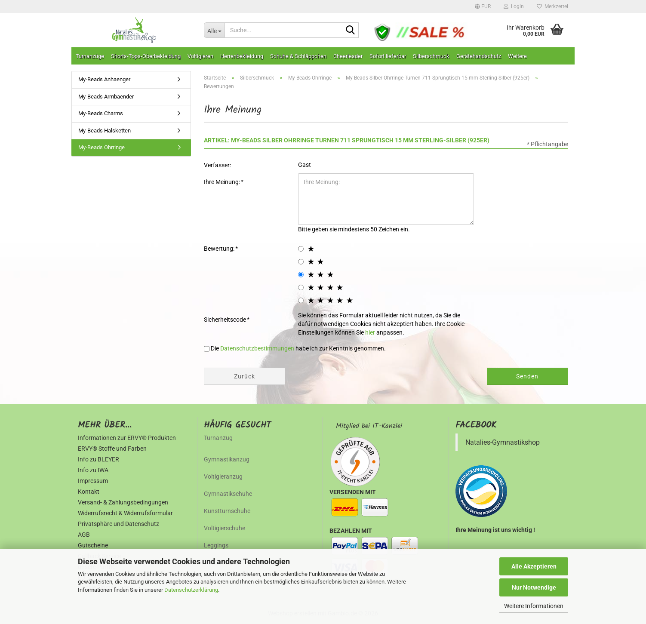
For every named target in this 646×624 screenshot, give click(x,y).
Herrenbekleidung (241, 56)
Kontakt (88, 491)
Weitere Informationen (533, 605)
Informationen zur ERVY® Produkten (127, 437)
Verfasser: (217, 165)
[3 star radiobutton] (301, 274)
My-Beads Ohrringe (101, 147)
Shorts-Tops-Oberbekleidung (146, 56)
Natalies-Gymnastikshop (502, 442)
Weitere (517, 56)
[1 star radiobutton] (301, 249)
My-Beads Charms (100, 113)
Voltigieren (200, 56)
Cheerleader (348, 56)
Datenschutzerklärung (191, 590)
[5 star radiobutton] (301, 300)
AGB (84, 534)
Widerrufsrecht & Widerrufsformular (125, 513)
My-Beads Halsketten (104, 130)
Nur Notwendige (534, 587)
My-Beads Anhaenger (104, 79)
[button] (482, 6)
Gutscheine (93, 545)
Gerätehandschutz (478, 56)
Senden (527, 376)
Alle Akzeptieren (534, 566)
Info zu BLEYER (98, 459)
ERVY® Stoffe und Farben (112, 448)
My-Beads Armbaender (106, 96)
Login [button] (514, 6)
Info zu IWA (93, 470)
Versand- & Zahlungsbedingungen (123, 502)
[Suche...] (214, 30)
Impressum (93, 480)
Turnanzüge (90, 56)
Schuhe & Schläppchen (298, 56)
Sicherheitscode (225, 319)
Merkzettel (552, 6)
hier (370, 332)
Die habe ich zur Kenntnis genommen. (298, 348)
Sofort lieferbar (387, 56)
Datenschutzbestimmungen (257, 348)
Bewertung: (220, 248)
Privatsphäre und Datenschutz (118, 523)
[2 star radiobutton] (301, 261)
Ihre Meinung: (222, 181)
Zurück (244, 376)
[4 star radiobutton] (301, 287)
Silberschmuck (431, 56)
